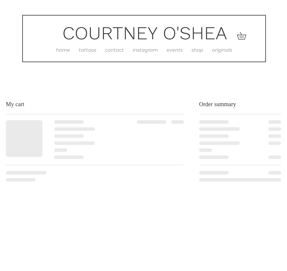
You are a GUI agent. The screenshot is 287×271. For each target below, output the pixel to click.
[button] (245, 36)
